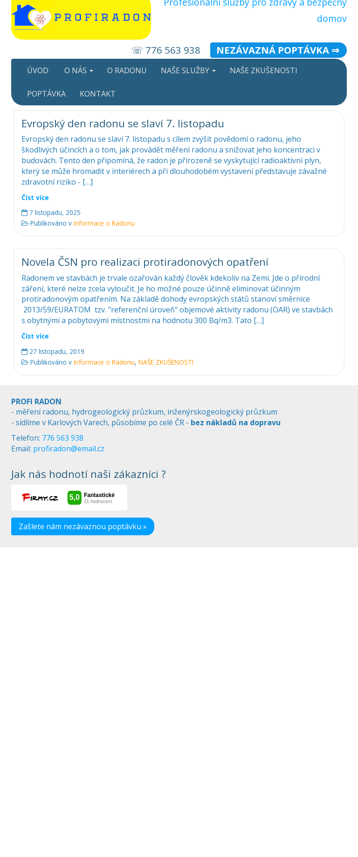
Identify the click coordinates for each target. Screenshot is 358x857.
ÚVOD (36, 70)
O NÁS (77, 70)
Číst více (35, 197)
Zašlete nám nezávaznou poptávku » (83, 526)
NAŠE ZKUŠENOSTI (263, 70)
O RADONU (127, 70)
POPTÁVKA (45, 94)
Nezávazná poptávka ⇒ (277, 49)
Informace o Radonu (104, 223)
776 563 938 (62, 438)
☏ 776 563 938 (165, 49)
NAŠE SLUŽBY (188, 70)
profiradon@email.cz (68, 448)
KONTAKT (98, 94)
